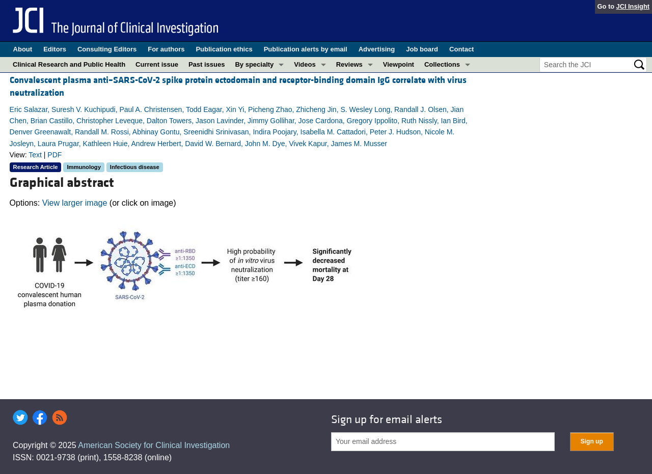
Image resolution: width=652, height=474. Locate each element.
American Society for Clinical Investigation (154, 445)
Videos (304, 64)
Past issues (206, 64)
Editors (54, 49)
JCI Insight (632, 6)
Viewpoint (398, 64)
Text (35, 155)
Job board (422, 49)
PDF (54, 155)
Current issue (156, 64)
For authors (166, 49)
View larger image (74, 203)
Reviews (349, 64)
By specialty (254, 64)
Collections (442, 64)
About (23, 49)
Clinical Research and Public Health (69, 64)
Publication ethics (224, 49)
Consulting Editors (107, 49)
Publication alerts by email (305, 49)
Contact (461, 49)
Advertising (377, 49)
